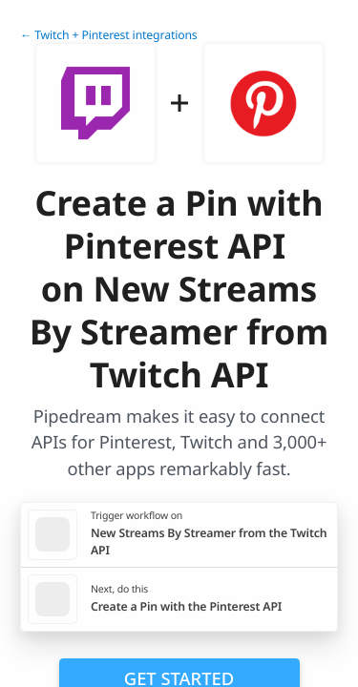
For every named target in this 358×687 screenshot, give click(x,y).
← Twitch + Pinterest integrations (109, 35)
